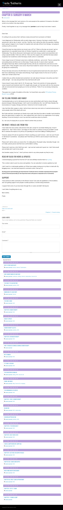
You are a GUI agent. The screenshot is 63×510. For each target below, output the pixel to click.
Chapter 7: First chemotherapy (12, 399)
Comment (5, 240)
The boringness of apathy (11, 390)
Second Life (34, 276)
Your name (5, 223)
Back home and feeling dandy (11, 470)
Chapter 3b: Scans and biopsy (12, 462)
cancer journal (6, 17)
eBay (14, 383)
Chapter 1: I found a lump (53, 212)
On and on (6, 408)
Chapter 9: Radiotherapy (10, 310)
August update (8, 319)
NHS (18, 285)
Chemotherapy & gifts (10, 328)
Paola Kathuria (11, 3)
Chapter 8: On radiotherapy (11, 337)
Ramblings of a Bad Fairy (10, 292)
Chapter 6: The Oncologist (11, 426)
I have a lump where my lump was (13, 444)
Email (4, 232)
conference (15, 276)
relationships (28, 276)
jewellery (14, 285)
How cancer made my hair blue (12, 274)
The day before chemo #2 (10, 372)
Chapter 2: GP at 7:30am (10, 488)
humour (14, 267)
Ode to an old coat (7, 208)
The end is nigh (8, 301)
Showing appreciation (10, 417)
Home (3, 8)
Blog (7, 8)
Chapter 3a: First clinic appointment (14, 479)
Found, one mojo (8, 381)
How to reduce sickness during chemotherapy (16, 345)
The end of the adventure (11, 283)
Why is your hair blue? (10, 265)
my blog (49, 159)
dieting (19, 276)
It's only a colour (9, 363)
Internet (18, 267)
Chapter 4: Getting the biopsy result (14, 453)
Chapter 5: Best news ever (11, 435)
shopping (23, 383)
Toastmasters (23, 267)
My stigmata (7, 354)
